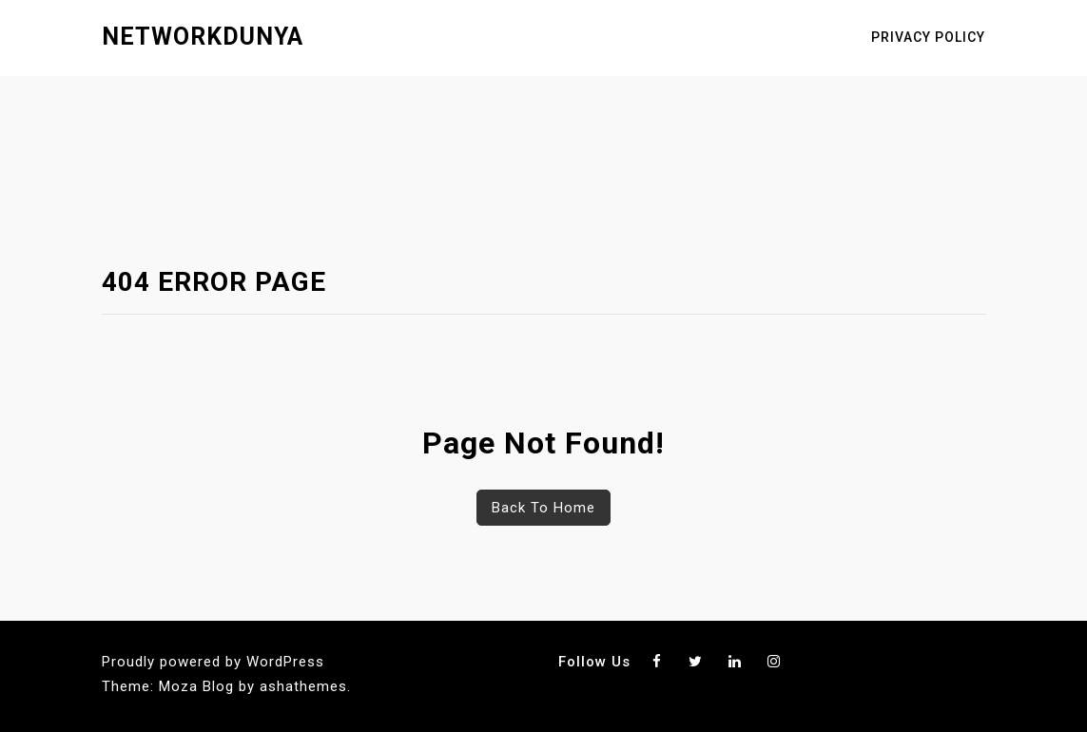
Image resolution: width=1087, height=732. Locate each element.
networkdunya (202, 36)
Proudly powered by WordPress (213, 661)
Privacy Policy (928, 37)
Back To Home (543, 507)
